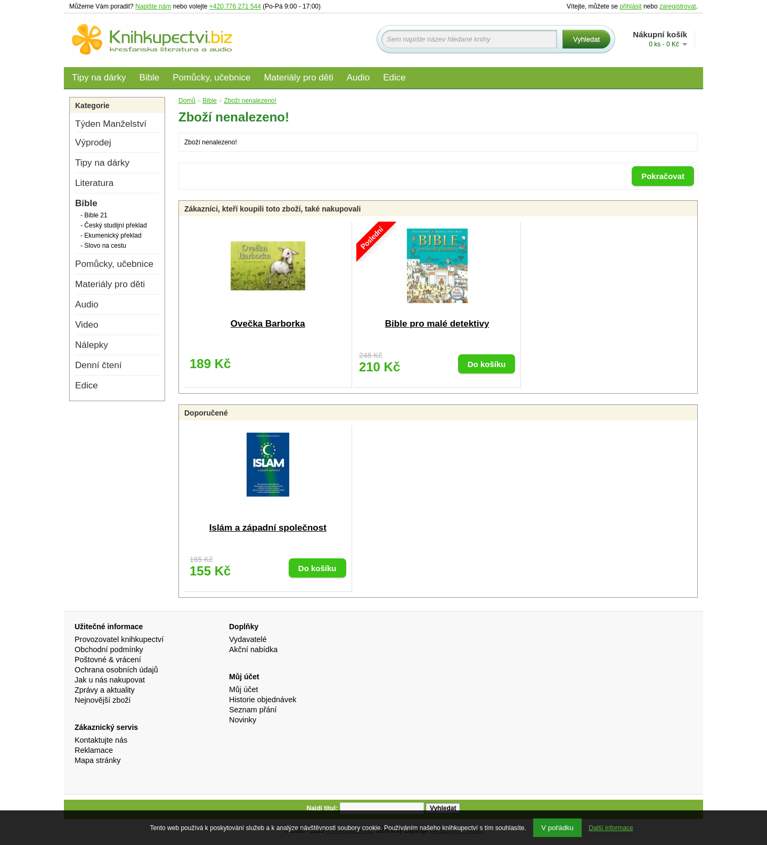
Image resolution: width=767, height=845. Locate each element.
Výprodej (93, 142)
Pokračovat (662, 176)
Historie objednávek (262, 699)
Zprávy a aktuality (105, 690)
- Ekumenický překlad (111, 235)
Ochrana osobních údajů (116, 669)
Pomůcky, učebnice (211, 77)
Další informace (611, 828)
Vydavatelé (248, 639)
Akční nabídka (253, 649)
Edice (394, 77)
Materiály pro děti (298, 77)
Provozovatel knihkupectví (119, 639)
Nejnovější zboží (103, 700)
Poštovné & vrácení (108, 659)
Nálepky (91, 345)
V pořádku (557, 828)
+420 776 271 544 (235, 6)
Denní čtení (98, 365)
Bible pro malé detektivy (437, 324)
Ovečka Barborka (268, 324)
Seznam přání (253, 709)
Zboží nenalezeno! (250, 100)
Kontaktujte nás (101, 740)
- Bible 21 (94, 215)
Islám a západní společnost (268, 528)
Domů (186, 100)
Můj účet (243, 689)
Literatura (94, 183)
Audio (358, 77)
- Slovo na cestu (103, 245)
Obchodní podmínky (109, 649)
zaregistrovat (677, 6)
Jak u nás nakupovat (110, 680)
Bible (149, 77)
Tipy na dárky (99, 77)
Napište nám (153, 6)
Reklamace (94, 750)
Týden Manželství (110, 124)
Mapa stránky (97, 760)
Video (86, 325)
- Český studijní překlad (113, 225)
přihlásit (630, 6)
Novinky (242, 720)
